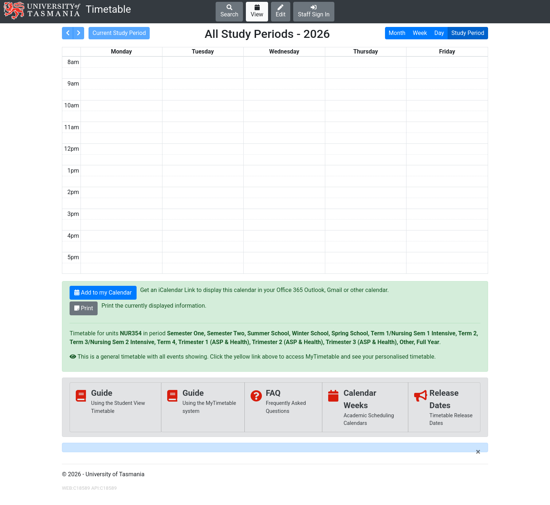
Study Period (467, 32)
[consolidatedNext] (78, 33)
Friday (447, 51)
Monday (121, 51)
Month (397, 32)
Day (439, 32)
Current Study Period (119, 32)
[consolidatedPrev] (67, 33)
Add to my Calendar (103, 292)
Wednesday (284, 51)
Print (83, 308)
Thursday (365, 51)
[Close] (478, 451)
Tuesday (203, 51)
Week (420, 32)
